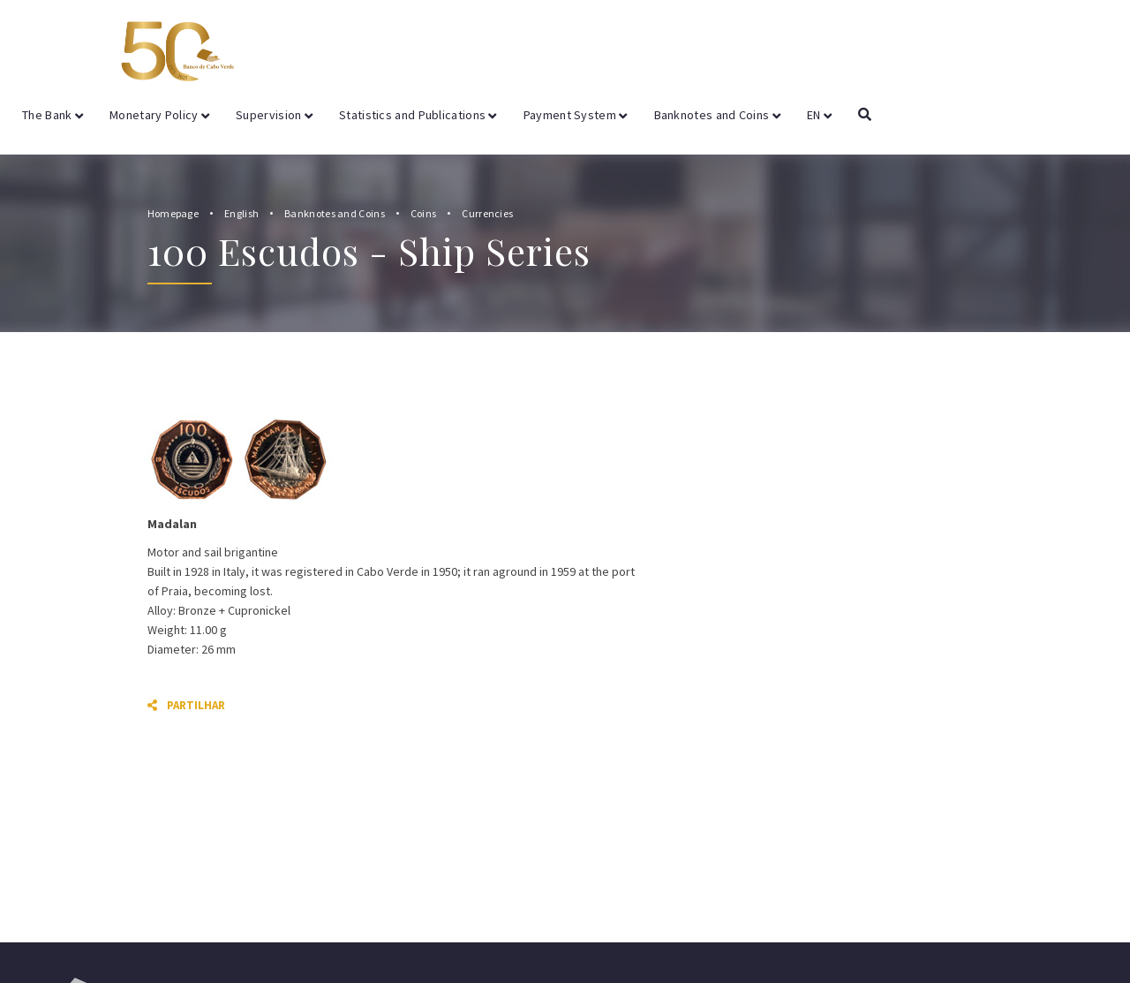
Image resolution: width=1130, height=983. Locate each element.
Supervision (274, 115)
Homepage (173, 213)
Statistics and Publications (418, 115)
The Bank (52, 115)
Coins (424, 213)
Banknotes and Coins (717, 115)
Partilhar (186, 705)
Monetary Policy (159, 115)
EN (819, 115)
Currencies (487, 213)
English (241, 213)
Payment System (576, 115)
